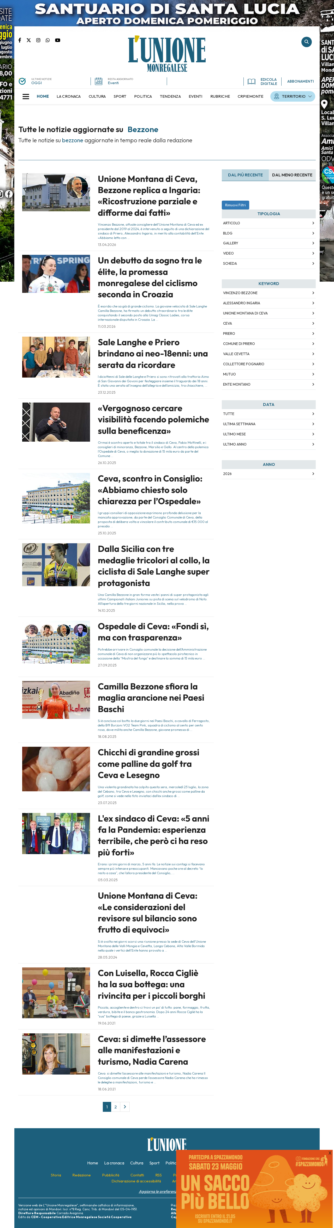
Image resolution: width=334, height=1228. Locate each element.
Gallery (230, 243)
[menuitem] (42, 96)
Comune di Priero (239, 343)
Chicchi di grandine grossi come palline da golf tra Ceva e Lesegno (148, 763)
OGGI (36, 82)
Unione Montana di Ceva (245, 313)
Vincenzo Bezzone (240, 293)
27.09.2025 (107, 665)
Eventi (113, 82)
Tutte (228, 413)
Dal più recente (245, 174)
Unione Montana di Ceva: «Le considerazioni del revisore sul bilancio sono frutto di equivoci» (148, 912)
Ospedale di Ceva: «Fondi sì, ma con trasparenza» (153, 632)
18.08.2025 (107, 736)
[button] (25, 96)
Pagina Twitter (31, 39)
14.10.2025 (106, 610)
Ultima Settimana (239, 424)
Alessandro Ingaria (241, 303)
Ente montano (236, 384)
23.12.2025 (107, 392)
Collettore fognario (243, 364)
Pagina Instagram (41, 39)
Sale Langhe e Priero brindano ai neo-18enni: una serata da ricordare (153, 353)
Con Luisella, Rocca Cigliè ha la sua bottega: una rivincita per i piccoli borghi (151, 984)
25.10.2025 (107, 533)
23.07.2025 (107, 802)
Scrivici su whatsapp (50, 39)
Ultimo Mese (234, 434)
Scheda (230, 263)
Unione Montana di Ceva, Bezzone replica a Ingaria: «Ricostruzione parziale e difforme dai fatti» (149, 195)
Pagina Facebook (22, 39)
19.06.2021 (106, 1023)
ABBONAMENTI (300, 81)
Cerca (306, 42)
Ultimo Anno (235, 444)
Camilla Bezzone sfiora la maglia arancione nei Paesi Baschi (151, 697)
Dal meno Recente (292, 174)
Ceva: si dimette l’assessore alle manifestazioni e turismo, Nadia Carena (152, 1050)
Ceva (227, 323)
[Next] (125, 1107)
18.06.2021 (107, 1089)
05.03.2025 (108, 880)
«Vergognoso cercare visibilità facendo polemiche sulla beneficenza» (153, 419)
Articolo (231, 223)
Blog (227, 233)
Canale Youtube (57, 39)
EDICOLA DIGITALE (262, 81)
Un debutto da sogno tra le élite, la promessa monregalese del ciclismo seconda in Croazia (150, 277)
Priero (229, 333)
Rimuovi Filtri (235, 205)
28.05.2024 (107, 957)
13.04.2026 (107, 244)
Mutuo (229, 374)
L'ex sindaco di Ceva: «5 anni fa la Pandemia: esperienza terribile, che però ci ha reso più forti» (153, 835)
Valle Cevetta (236, 353)
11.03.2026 (107, 326)
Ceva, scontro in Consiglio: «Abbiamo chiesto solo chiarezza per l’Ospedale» (150, 490)
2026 (227, 473)
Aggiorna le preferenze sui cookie (167, 1191)
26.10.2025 (107, 462)
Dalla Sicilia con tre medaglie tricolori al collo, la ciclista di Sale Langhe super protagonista (154, 565)
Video (228, 253)
